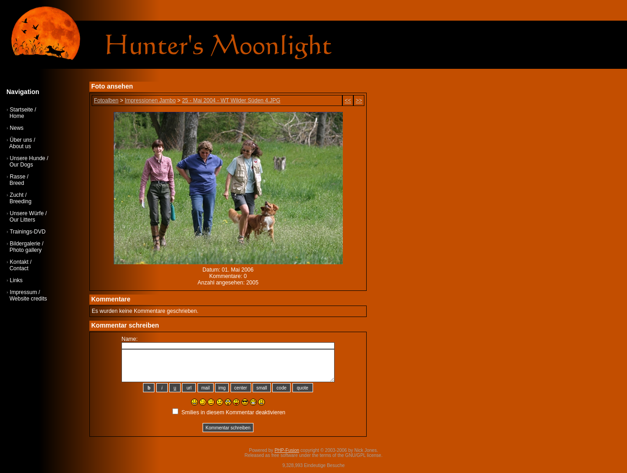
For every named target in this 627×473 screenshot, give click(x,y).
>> (359, 100)
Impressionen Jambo (150, 100)
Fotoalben (106, 100)
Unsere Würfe (27, 213)
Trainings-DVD (27, 231)
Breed (17, 183)
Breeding (21, 201)
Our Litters (22, 220)
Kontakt (19, 262)
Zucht (16, 195)
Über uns (21, 140)
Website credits (28, 298)
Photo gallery (26, 250)
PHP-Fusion (287, 450)
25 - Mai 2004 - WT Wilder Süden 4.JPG (231, 100)
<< (348, 100)
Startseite (21, 109)
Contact (19, 268)
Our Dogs (21, 164)
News (16, 128)
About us (20, 146)
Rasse (17, 176)
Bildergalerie (25, 243)
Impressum (23, 292)
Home (17, 116)
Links (16, 280)
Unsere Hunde (27, 158)
